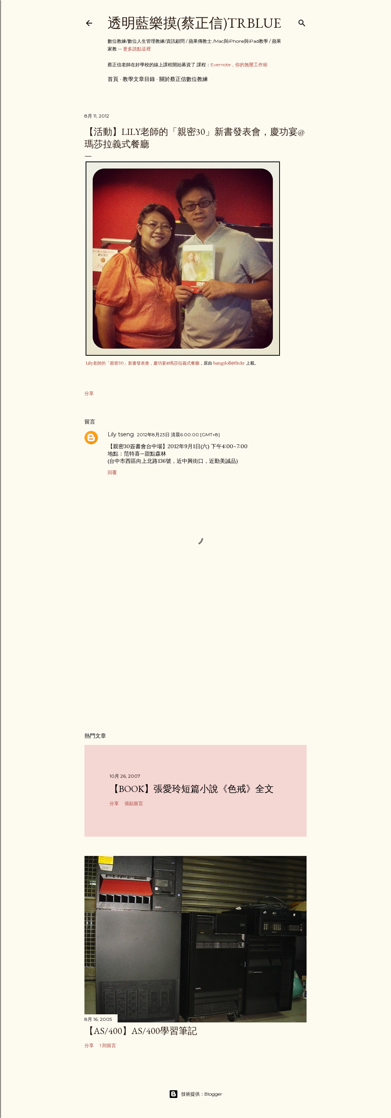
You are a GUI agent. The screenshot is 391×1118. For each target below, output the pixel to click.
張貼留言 (134, 803)
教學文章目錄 (139, 79)
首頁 (113, 79)
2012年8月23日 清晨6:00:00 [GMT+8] (178, 434)
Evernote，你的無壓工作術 (239, 64)
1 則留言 (107, 1045)
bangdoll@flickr (229, 363)
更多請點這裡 (137, 49)
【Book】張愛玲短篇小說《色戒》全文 (192, 789)
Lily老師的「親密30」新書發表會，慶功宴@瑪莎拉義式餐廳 (142, 363)
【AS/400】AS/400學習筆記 (140, 1031)
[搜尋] (302, 21)
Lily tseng (121, 434)
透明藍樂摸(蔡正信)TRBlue (194, 23)
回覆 (112, 472)
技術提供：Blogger (195, 1094)
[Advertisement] (195, 659)
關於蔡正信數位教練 (183, 79)
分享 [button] (89, 393)
